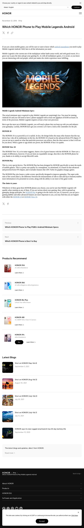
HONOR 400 (19, 317)
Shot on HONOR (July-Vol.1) (26, 412)
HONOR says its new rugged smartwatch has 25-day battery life (40, 429)
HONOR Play (31, 192)
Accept (42, 521)
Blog (14, 473)
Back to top (77, 473)
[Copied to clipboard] (12, 33)
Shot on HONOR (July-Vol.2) (26, 396)
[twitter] (3, 33)
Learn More (18, 273)
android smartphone (62, 47)
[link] (3, 508)
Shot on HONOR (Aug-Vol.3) (26, 380)
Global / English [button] (9, 7)
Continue (76, 7)
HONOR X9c (19, 335)
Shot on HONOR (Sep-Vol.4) (26, 363)
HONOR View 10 (30, 197)
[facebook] (8, 33)
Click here (74, 515)
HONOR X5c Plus (21, 300)
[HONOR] (6, 473)
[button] (19, 342)
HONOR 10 (17, 197)
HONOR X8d (20, 283)
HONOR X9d (20, 265)
